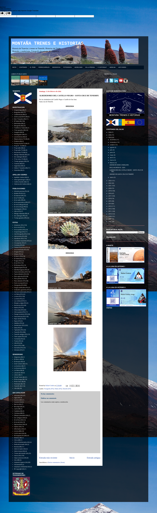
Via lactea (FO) (18, 348)
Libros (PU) (17, 211)
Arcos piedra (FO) (19, 230)
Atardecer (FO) (18, 238)
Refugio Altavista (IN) (20, 155)
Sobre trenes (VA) (19, 451)
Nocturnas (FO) (18, 305)
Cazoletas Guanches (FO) (22, 241)
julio (111, 150)
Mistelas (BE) (18, 438)
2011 (110, 211)
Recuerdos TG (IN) (19, 152)
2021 (110, 186)
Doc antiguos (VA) (19, 418)
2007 (110, 221)
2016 (110, 198)
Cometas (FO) (18, 245)
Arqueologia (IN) (19, 110)
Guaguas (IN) (18, 132)
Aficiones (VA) (18, 395)
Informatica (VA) (19, 429)
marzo (112, 160)
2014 (110, 204)
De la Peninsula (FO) (20, 250)
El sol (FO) (17, 263)
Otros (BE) (17, 440)
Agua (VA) (17, 398)
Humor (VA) (17, 427)
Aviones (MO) (18, 400)
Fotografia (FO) (49, 389)
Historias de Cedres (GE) (21, 184)
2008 (110, 219)
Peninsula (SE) (18, 384)
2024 (110, 137)
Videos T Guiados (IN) (20, 168)
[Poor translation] (7, 13)
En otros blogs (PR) (20, 207)
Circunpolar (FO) (19, 243)
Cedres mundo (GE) (20, 182)
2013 (110, 206)
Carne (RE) (17, 409)
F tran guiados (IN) (19, 130)
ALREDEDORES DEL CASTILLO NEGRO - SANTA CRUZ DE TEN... (126, 170)
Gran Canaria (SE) (19, 364)
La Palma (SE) (18, 370)
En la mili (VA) (18, 422)
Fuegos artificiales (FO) (21, 287)
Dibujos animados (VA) (21, 415)
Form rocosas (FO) (20, 283)
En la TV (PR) (17, 198)
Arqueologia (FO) (19, 232)
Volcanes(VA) (18, 464)
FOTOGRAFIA (67, 67)
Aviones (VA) (18, 402)
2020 (110, 188)
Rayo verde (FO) (19, 319)
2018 (110, 193)
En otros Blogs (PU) (20, 205)
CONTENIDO (23, 67)
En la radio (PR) (18, 200)
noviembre (113, 142)
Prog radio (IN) (18, 148)
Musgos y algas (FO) (20, 303)
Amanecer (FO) (18, 225)
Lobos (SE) (17, 375)
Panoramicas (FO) (19, 316)
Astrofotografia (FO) (20, 234)
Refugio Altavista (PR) (20, 213)
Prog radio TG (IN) (19, 150)
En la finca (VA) (18, 420)
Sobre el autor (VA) (20, 449)
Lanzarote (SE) (18, 373)
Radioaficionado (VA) (20, 444)
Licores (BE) (17, 431)
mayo (112, 155)
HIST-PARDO (122, 67)
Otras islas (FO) (19, 310)
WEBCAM (112, 67)
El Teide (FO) (18, 259)
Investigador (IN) (19, 134)
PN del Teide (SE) (19, 377)
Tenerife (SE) (18, 386)
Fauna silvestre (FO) (20, 274)
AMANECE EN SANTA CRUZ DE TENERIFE (122, 174)
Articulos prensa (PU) (20, 191)
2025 (110, 135)
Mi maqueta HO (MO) (20, 435)
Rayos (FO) (17, 321)
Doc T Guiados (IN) (20, 119)
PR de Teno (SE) (19, 381)
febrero (112, 163)
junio (111, 152)
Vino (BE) (17, 460)
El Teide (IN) (17, 121)
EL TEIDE (33, 67)
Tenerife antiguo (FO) (20, 334)
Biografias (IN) (18, 112)
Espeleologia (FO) (19, 267)
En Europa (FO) (18, 265)
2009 (110, 216)
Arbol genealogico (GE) (21, 180)
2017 (110, 196)
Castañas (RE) (18, 411)
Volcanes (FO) (18, 350)
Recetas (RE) (17, 447)
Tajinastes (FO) (18, 330)
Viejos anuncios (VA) (20, 458)
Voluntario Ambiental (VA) (22, 467)
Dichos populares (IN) (21, 117)
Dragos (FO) (18, 252)
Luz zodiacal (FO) (19, 301)
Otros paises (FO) (19, 312)
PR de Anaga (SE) (19, 379)
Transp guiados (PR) (20, 218)
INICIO (14, 67)
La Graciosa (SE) (19, 368)
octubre (112, 145)
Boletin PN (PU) (18, 193)
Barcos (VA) (17, 404)
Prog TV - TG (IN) (19, 146)
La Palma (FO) (18, 294)
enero (112, 177)
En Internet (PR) (18, 196)
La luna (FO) (17, 296)
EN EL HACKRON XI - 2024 (117, 167)
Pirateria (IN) (18, 141)
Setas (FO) (17, 328)
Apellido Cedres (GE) (20, 177)
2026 (110, 132)
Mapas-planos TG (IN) (20, 139)
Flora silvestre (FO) (20, 281)
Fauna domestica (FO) (21, 272)
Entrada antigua (93, 458)
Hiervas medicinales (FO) (21, 292)
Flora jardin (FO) (19, 279)
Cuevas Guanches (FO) (21, 247)
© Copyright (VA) (19, 469)
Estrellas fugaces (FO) (20, 270)
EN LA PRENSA (90, 67)
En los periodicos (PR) (20, 202)
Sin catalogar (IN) (19, 157)
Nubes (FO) (58, 389)
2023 (110, 181)
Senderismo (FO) (19, 325)
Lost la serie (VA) (19, 433)
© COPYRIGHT (102, 67)
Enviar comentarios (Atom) (56, 462)
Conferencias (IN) (19, 114)
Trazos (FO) (17, 341)
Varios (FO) (17, 345)
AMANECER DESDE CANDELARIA (119, 165)
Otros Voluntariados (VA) (22, 442)
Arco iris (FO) (18, 227)
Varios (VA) (17, 455)
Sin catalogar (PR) (19, 216)
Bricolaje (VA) (18, 407)
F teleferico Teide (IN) (20, 128)
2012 (110, 209)
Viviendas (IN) (18, 170)
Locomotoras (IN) (19, 137)
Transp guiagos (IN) (20, 161)
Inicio (72, 458)
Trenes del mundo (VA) (21, 453)
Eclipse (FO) (17, 254)
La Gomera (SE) (18, 366)
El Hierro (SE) (18, 359)
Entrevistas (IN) (18, 123)
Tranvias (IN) (18, 164)
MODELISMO (79, 67)
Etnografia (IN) (18, 126)
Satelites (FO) (18, 323)
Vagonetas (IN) (18, 166)
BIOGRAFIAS (56, 67)
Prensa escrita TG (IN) (20, 143)
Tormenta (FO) (18, 339)
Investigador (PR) (19, 209)
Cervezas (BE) (18, 413)
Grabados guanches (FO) (22, 290)
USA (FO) (17, 343)
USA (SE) (16, 388)
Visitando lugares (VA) (21, 462)
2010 (110, 214)
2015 (110, 201)
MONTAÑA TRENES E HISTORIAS (47, 43)
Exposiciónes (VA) (19, 424)
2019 (110, 191)
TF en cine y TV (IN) (20, 159)
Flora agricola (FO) (20, 276)
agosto (112, 147)
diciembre (113, 140)
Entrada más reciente (48, 458)
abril (111, 158)
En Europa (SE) (18, 361)
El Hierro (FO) (18, 256)
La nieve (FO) (18, 299)
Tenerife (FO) (67, 389)
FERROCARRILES (43, 67)
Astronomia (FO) (19, 236)
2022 (110, 183)
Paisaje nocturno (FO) (20, 314)
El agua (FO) (17, 261)
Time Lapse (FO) (19, 336)
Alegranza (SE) (18, 357)
